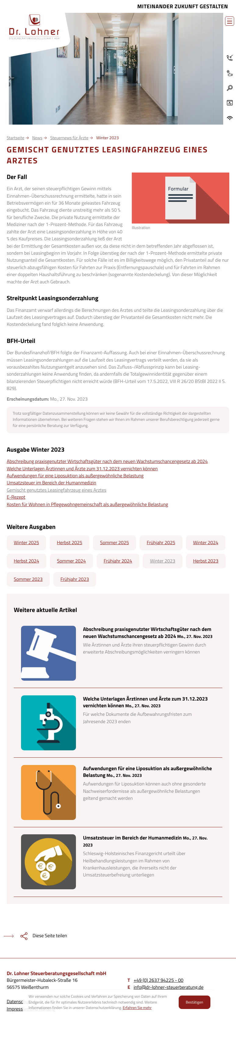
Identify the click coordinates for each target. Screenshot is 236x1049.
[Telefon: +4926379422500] (229, 58)
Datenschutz (19, 1001)
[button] (230, 88)
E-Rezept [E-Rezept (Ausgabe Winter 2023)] (16, 497)
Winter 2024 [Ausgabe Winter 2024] (205, 542)
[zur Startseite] (34, 27)
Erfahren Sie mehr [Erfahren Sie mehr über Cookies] (137, 1008)
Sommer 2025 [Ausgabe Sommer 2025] (114, 542)
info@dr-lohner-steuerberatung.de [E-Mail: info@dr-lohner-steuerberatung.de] (168, 987)
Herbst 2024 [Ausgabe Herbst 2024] (26, 561)
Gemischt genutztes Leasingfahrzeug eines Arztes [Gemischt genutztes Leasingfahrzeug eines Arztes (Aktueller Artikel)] (56, 490)
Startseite (15, 138)
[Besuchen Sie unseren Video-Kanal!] (229, 103)
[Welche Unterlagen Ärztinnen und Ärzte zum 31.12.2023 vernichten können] (118, 723)
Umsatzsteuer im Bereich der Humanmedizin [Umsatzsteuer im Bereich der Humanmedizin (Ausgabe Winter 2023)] (51, 482)
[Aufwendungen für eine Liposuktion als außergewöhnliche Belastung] (118, 792)
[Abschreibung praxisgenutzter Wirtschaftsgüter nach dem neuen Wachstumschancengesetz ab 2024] (118, 653)
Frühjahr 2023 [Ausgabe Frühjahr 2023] (74, 579)
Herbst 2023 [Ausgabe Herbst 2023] (205, 561)
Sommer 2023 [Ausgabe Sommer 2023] (28, 579)
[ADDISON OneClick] (229, 118)
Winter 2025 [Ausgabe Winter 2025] (26, 542)
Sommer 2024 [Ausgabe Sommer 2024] (71, 561)
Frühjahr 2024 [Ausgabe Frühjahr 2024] (118, 561)
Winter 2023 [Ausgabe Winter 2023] (162, 561)
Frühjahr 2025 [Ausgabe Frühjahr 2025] (161, 542)
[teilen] (33, 936)
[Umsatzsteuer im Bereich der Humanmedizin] (118, 862)
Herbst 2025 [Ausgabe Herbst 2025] (69, 542)
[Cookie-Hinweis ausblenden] (194, 1002)
